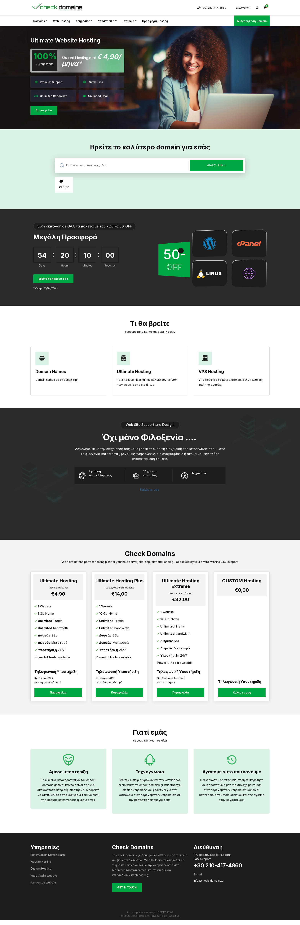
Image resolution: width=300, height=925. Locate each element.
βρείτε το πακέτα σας (54, 279)
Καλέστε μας (150, 492)
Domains (39, 21)
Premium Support (48, 82)
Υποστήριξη (106, 21)
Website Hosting (40, 866)
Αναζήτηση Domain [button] (252, 21)
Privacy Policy (158, 921)
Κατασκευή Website (43, 887)
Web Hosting (61, 21)
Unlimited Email (95, 96)
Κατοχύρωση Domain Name (48, 859)
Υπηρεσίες (83, 21)
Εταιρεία (128, 21)
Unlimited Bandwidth (50, 96)
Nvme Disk (92, 82)
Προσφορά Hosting (155, 21)
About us (174, 921)
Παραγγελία (44, 110)
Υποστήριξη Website (43, 880)
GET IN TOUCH (128, 892)
